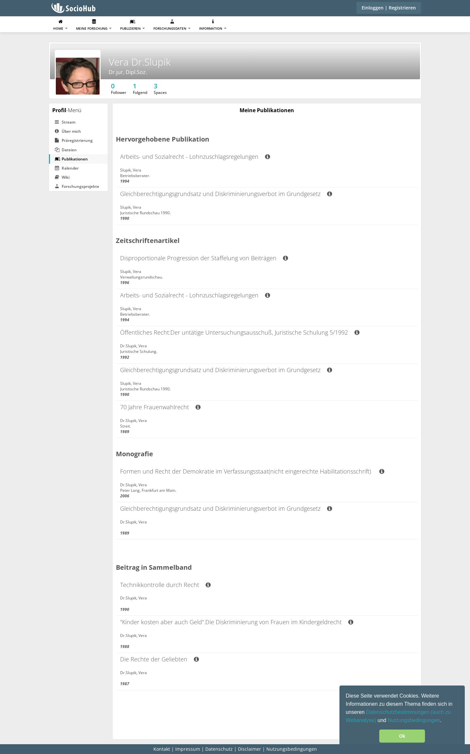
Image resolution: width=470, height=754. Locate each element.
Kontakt (161, 749)
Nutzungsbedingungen (414, 720)
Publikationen (71, 159)
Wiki (62, 177)
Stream (65, 122)
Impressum (187, 749)
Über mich (68, 131)
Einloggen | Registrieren (389, 8)
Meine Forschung (94, 25)
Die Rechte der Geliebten (159, 659)
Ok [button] (402, 736)
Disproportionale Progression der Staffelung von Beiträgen (204, 258)
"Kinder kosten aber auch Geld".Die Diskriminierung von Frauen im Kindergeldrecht (236, 622)
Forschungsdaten (172, 25)
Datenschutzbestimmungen (398, 712)
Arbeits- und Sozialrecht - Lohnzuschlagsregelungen (195, 156)
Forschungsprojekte (77, 186)
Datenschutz (219, 749)
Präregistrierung (74, 140)
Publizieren (132, 25)
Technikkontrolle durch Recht (165, 585)
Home (60, 25)
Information (213, 25)
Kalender (67, 168)
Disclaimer (249, 749)
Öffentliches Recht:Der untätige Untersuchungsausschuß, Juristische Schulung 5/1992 (239, 332)
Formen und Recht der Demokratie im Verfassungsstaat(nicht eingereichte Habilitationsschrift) (252, 471)
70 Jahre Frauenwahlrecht (160, 407)
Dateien (66, 150)
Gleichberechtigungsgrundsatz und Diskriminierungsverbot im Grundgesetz (226, 194)
